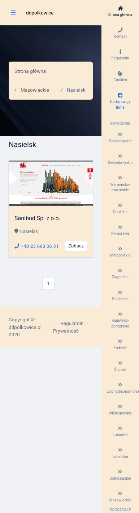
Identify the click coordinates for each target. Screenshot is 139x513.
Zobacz (76, 246)
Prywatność (66, 331)
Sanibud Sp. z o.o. (37, 218)
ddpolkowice (40, 13)
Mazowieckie (35, 90)
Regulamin (71, 323)
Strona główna (30, 71)
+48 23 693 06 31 (36, 246)
